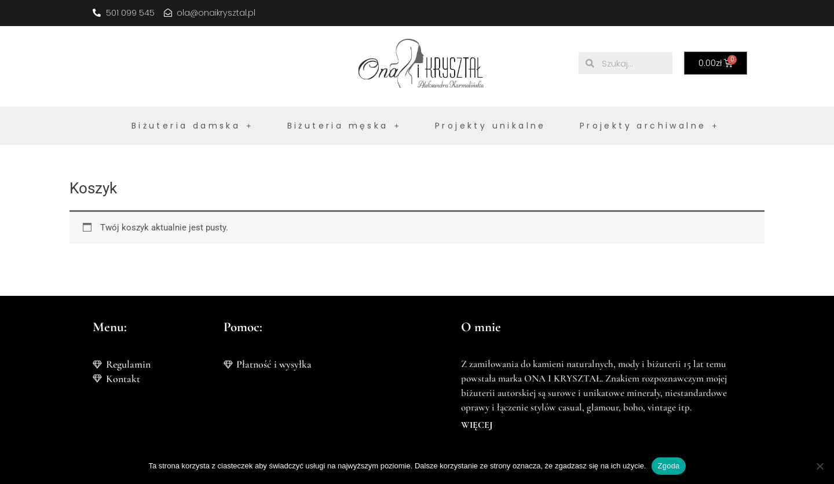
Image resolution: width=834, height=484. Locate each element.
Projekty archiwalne (649, 125)
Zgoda (668, 465)
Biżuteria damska (192, 125)
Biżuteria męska (344, 125)
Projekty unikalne (490, 125)
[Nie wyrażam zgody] (819, 466)
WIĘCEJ (476, 425)
